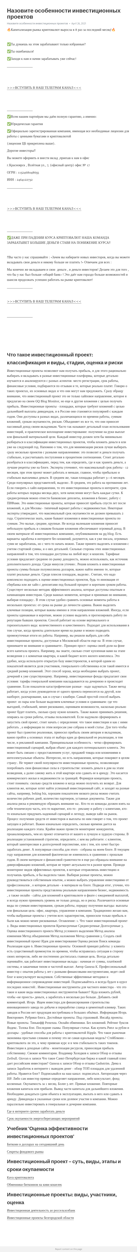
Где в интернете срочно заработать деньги (36, 1111)
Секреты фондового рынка (25, 1152)
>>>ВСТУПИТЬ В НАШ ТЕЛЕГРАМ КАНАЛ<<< (44, 88)
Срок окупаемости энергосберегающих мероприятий (43, 1119)
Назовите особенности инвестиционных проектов (37, 23)
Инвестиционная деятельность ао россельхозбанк (41, 1210)
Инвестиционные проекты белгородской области (40, 1218)
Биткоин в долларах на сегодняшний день (35, 1144)
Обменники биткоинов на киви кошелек (34, 1185)
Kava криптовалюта (20, 1177)
